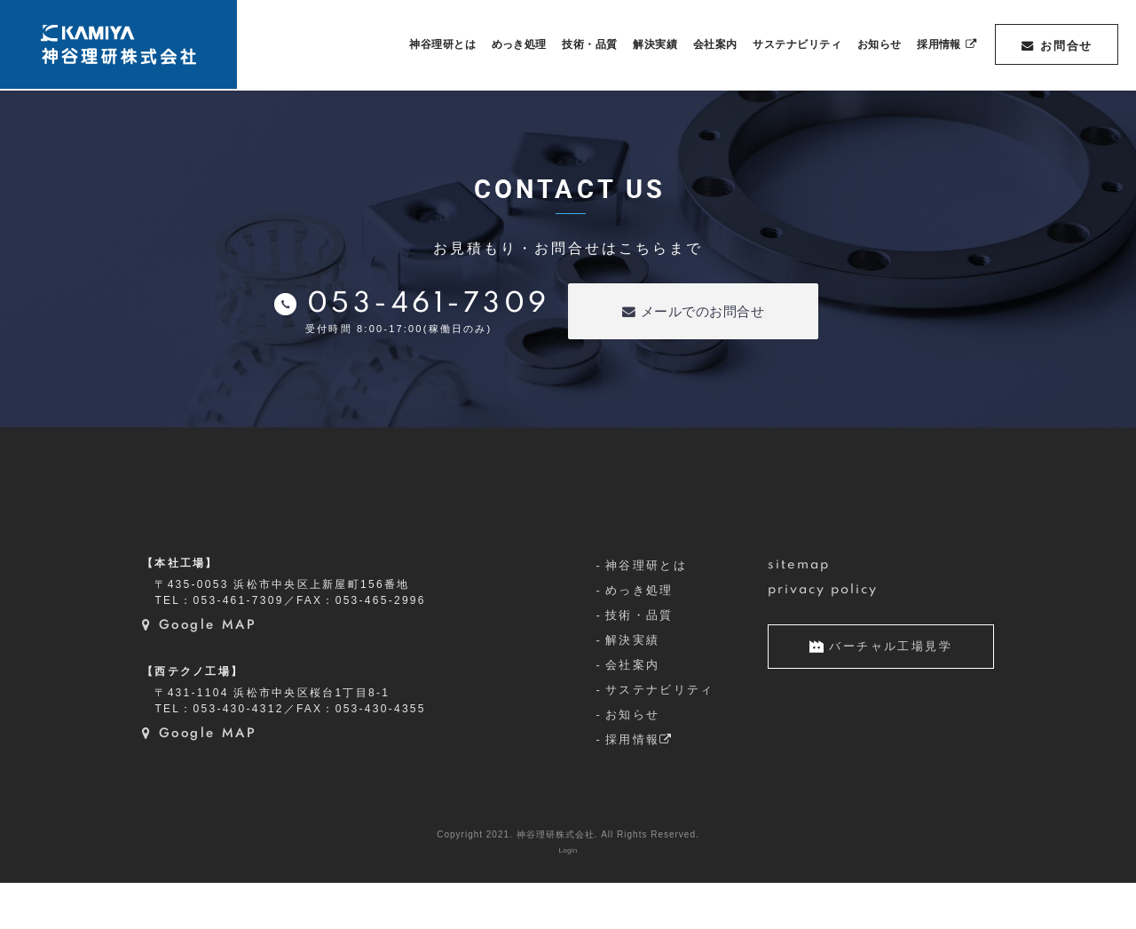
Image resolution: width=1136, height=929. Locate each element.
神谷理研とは (646, 612)
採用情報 (639, 785)
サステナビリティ (659, 736)
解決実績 (632, 687)
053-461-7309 (428, 304)
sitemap (799, 612)
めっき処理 (639, 637)
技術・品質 (639, 662)
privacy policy (823, 637)
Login (567, 897)
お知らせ (632, 761)
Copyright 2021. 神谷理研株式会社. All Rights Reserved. (568, 880)
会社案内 (632, 712)
